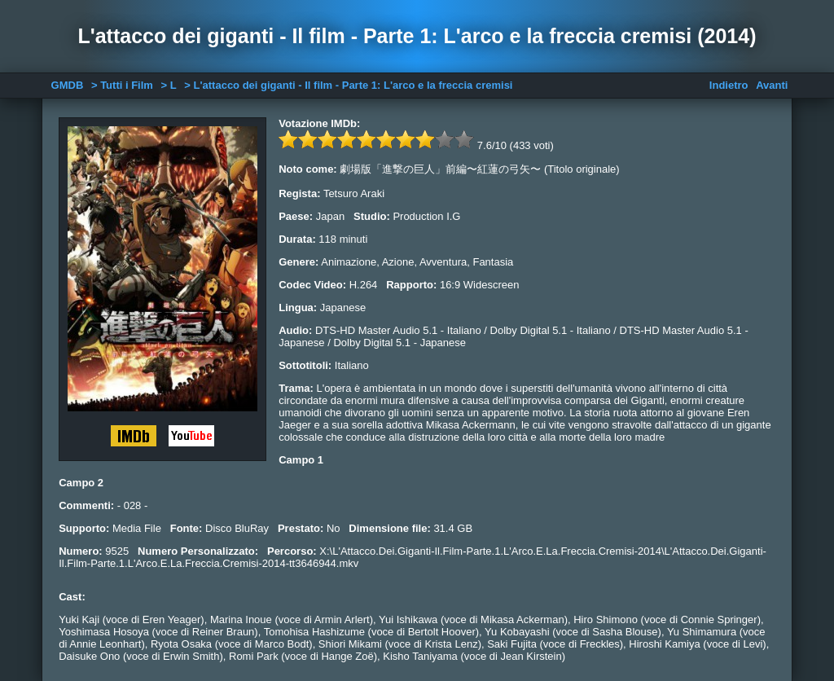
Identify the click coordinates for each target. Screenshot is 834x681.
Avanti (772, 85)
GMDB (67, 85)
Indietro (728, 85)
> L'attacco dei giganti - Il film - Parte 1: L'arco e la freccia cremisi (348, 85)
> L (169, 85)
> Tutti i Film (122, 85)
